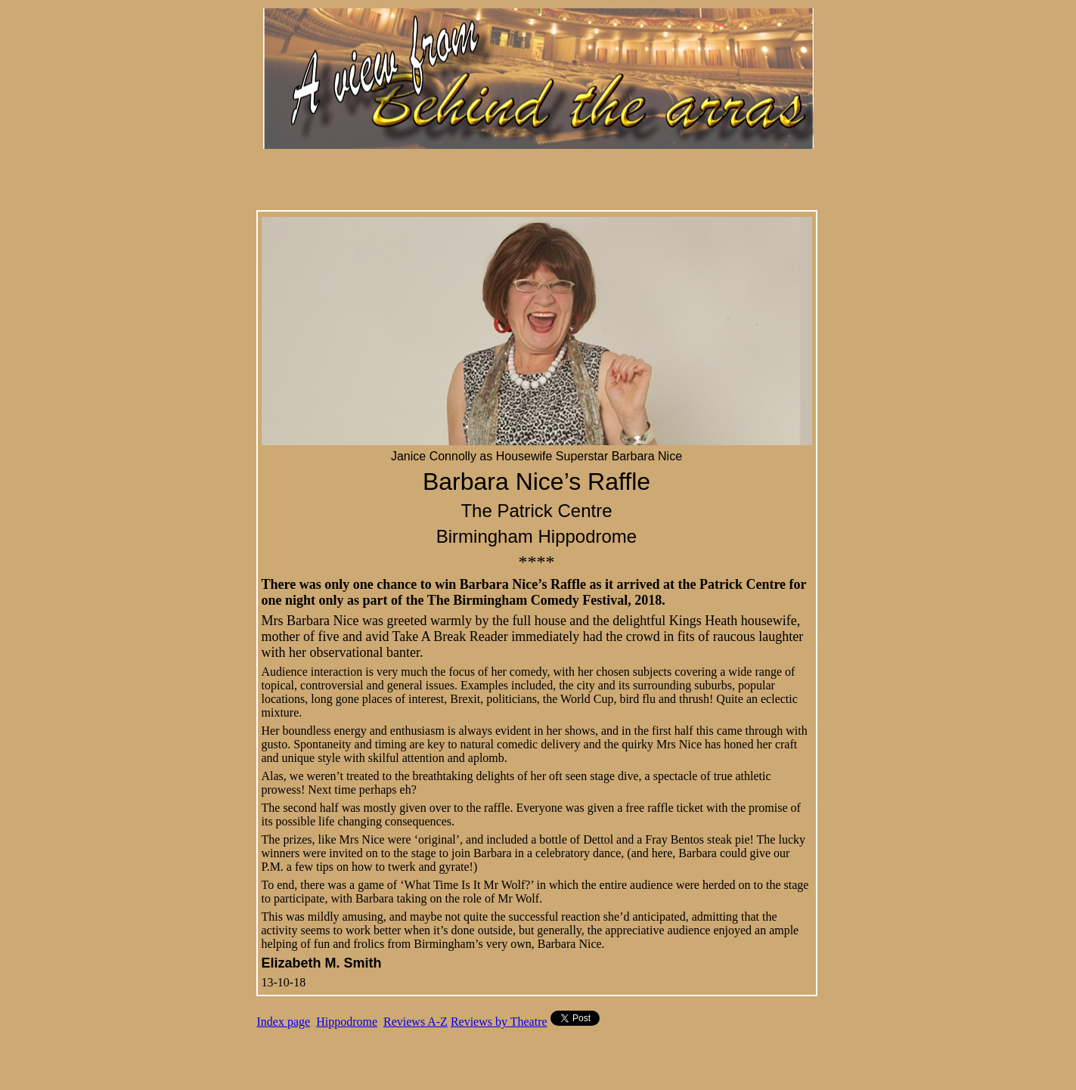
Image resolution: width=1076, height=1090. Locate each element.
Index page (284, 1021)
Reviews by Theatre (499, 1021)
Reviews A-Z (415, 1021)
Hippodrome (346, 1021)
